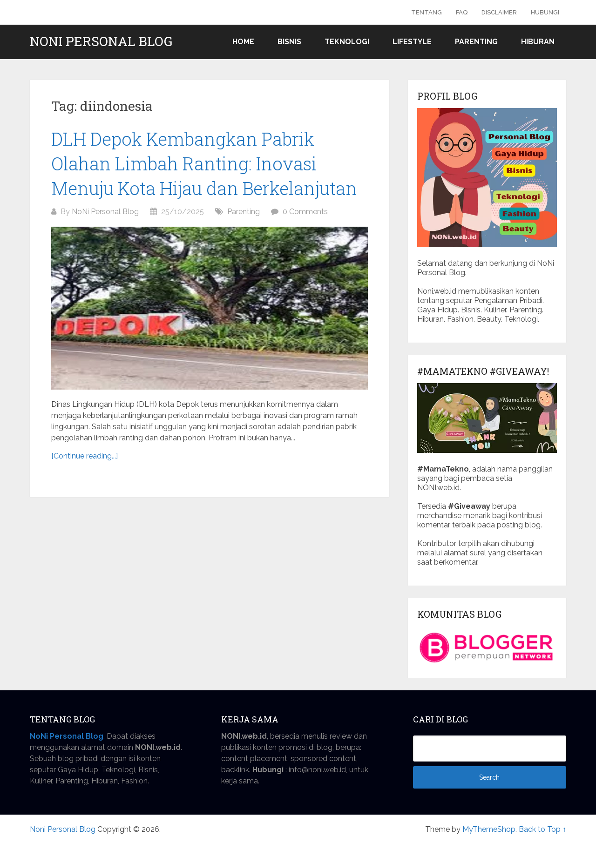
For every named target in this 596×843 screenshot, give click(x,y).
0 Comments (305, 211)
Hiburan (538, 41)
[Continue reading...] (84, 456)
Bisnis (289, 41)
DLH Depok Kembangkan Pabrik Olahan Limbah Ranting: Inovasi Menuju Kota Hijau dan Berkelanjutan (204, 163)
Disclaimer (499, 12)
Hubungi (545, 12)
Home (243, 41)
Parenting (476, 41)
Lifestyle (412, 41)
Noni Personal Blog (101, 41)
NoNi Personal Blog (105, 211)
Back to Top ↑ (542, 829)
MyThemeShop (488, 829)
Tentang (426, 12)
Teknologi (347, 41)
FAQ (461, 12)
